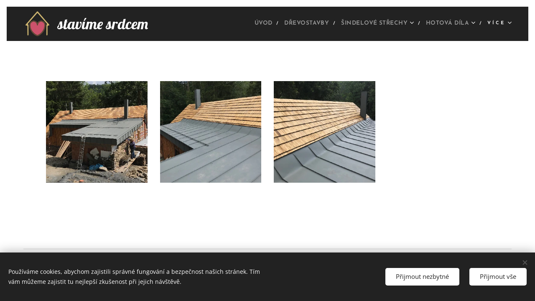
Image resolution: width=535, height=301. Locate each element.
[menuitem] (239, 23)
